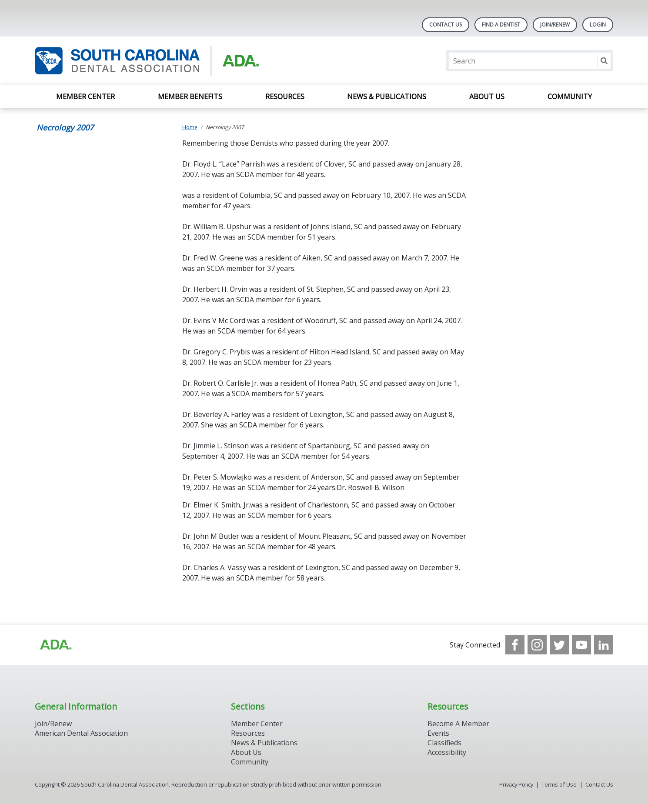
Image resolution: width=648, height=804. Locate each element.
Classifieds (444, 742)
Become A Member (458, 723)
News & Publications (386, 96)
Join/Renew (555, 24)
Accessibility (447, 752)
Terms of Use (559, 784)
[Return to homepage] (147, 60)
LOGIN (598, 24)
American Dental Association (81, 733)
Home (189, 127)
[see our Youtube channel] (581, 644)
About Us (486, 96)
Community (570, 96)
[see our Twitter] (559, 644)
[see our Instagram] (537, 644)
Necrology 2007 (65, 127)
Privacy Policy (516, 784)
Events (438, 733)
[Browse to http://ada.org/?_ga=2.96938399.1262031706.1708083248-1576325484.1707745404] (55, 645)
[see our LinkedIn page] (603, 644)
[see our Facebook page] (514, 644)
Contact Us (445, 24)
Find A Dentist (501, 24)
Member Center (85, 96)
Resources (284, 96)
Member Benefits (190, 96)
